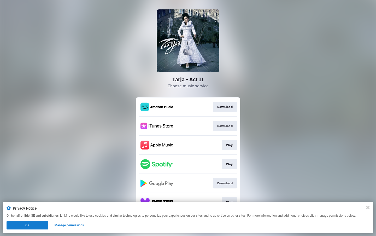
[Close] (368, 207)
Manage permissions (69, 225)
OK (27, 225)
